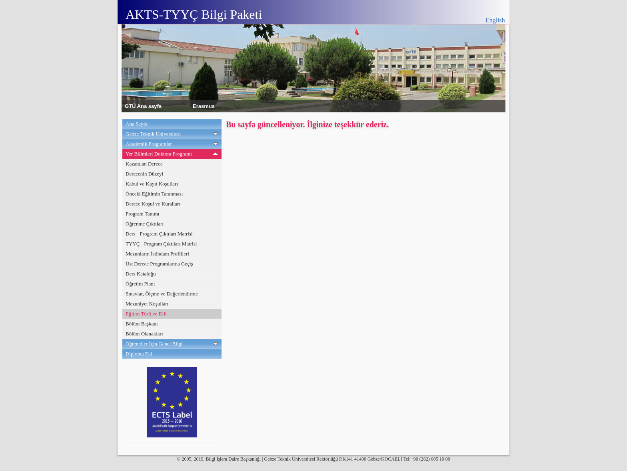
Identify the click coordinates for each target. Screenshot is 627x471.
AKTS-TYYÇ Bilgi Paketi (194, 14)
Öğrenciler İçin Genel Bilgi (154, 344)
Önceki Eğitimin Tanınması (154, 194)
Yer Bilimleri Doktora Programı (159, 154)
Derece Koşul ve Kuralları (153, 204)
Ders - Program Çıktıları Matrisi (159, 234)
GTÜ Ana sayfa (143, 105)
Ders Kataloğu (141, 274)
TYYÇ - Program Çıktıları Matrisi (161, 244)
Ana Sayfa (137, 124)
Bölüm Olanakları (144, 334)
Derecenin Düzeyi (144, 174)
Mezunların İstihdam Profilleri (157, 254)
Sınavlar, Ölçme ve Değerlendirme (162, 294)
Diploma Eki (139, 354)
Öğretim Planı (140, 284)
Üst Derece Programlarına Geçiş (159, 264)
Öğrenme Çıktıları (145, 224)
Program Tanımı (142, 214)
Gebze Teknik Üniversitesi (153, 134)
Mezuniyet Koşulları (147, 304)
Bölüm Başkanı (142, 324)
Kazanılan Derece (144, 164)
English (495, 20)
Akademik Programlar (149, 144)
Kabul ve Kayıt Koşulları (152, 184)
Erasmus (204, 105)
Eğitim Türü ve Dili (146, 314)
